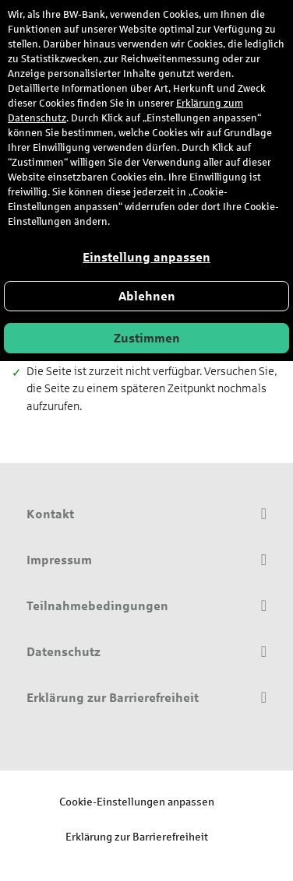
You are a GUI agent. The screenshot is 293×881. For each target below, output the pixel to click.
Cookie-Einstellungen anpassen (136, 801)
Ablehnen (146, 296)
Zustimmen (147, 338)
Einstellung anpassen (146, 257)
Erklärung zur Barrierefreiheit (136, 836)
